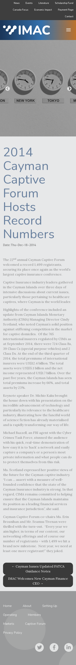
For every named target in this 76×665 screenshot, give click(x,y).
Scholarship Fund (64, 3)
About (27, 606)
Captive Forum (35, 624)
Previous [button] (7, 88)
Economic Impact (43, 9)
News (16, 3)
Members (34, 615)
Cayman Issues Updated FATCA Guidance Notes (38, 568)
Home (7, 606)
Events (29, 3)
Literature (44, 3)
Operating (10, 615)
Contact (69, 16)
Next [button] (69, 88)
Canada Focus (20, 9)
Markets (8, 624)
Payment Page (65, 9)
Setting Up (49, 606)
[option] (38, 88)
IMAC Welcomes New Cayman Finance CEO (38, 580)
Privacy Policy (12, 633)
